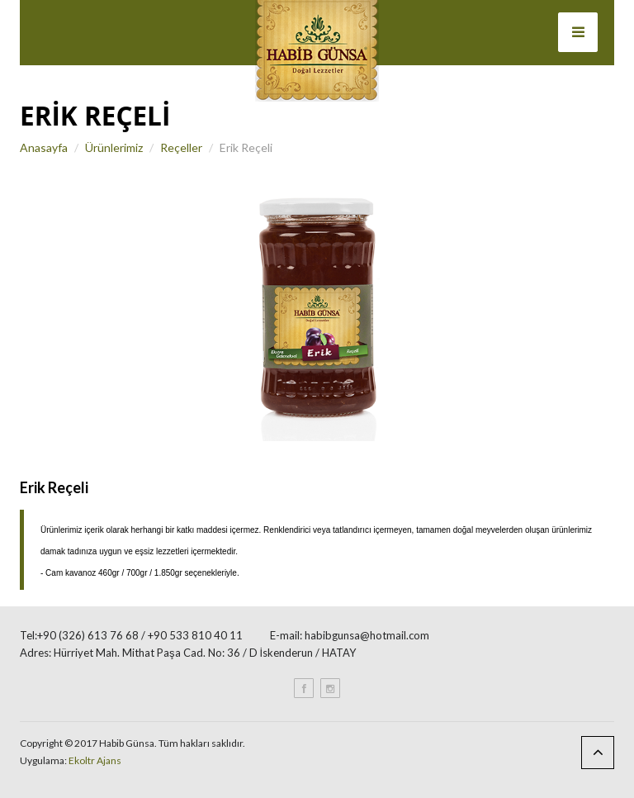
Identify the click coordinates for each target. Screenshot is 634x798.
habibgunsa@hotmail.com (367, 635)
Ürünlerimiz (114, 147)
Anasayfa (44, 147)
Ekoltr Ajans (95, 760)
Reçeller (181, 147)
